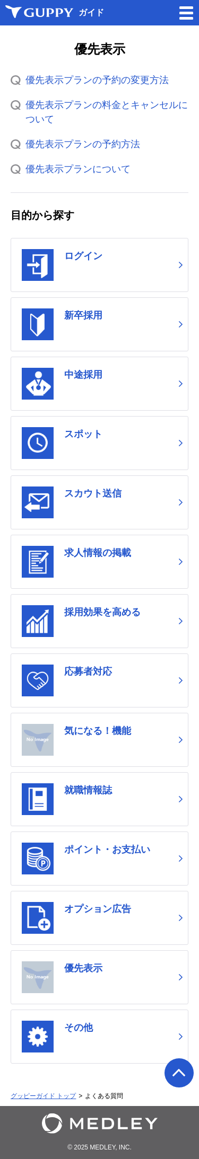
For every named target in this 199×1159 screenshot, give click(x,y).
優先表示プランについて (78, 169)
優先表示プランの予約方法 (82, 144)
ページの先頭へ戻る (179, 1072)
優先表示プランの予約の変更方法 (97, 80)
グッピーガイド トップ (43, 1096)
